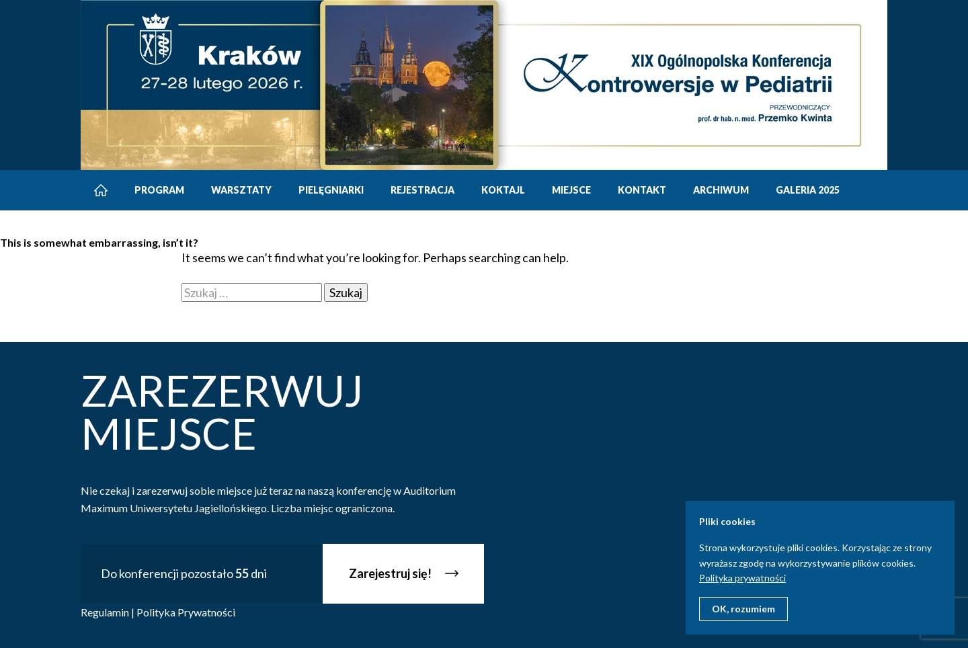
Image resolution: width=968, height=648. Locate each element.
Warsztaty (241, 190)
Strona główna (101, 190)
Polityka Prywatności (185, 612)
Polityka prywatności (742, 577)
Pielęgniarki (331, 190)
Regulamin (105, 612)
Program (159, 190)
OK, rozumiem (743, 608)
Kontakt (642, 190)
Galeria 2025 (808, 190)
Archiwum (721, 190)
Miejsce (571, 190)
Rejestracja (422, 190)
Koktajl (503, 190)
